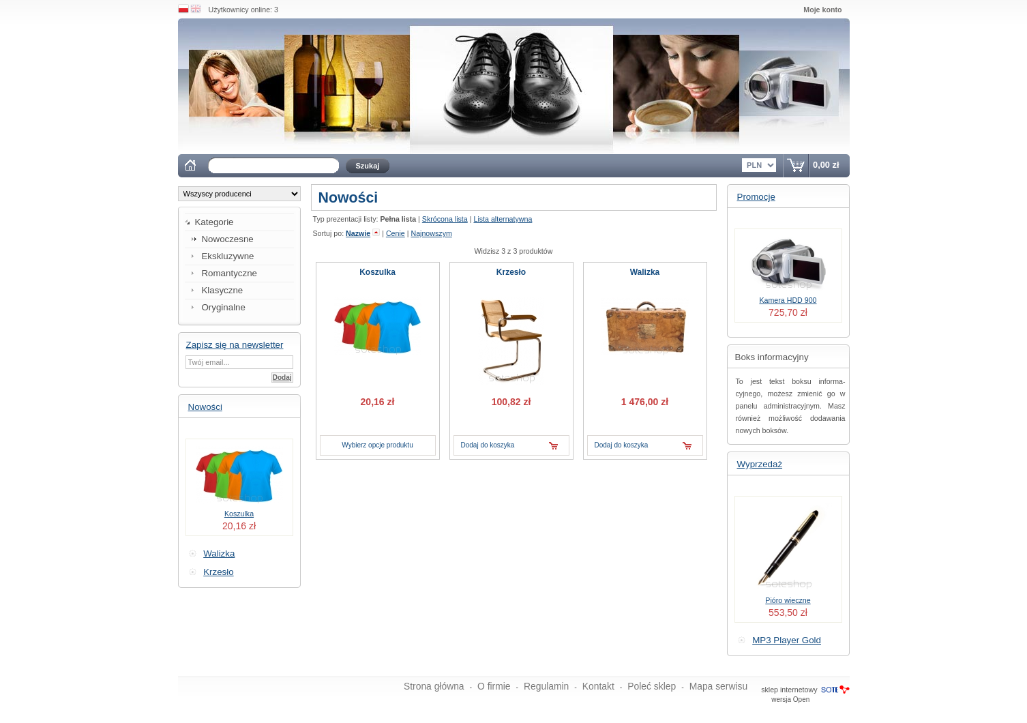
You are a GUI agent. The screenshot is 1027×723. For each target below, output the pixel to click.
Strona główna (434, 686)
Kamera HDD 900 (787, 300)
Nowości (205, 407)
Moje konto (822, 9)
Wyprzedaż (760, 464)
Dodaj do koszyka (488, 445)
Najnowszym (431, 233)
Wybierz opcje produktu (377, 445)
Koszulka (239, 514)
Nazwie (358, 233)
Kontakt (598, 686)
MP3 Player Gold (786, 640)
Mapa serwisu (718, 686)
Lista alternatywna (502, 219)
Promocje (756, 197)
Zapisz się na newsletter (235, 345)
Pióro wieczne (787, 600)
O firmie (494, 686)
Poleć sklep (651, 686)
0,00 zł (826, 165)
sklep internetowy (789, 689)
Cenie (395, 233)
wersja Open (790, 699)
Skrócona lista (445, 219)
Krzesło (218, 572)
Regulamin (546, 686)
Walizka (219, 553)
